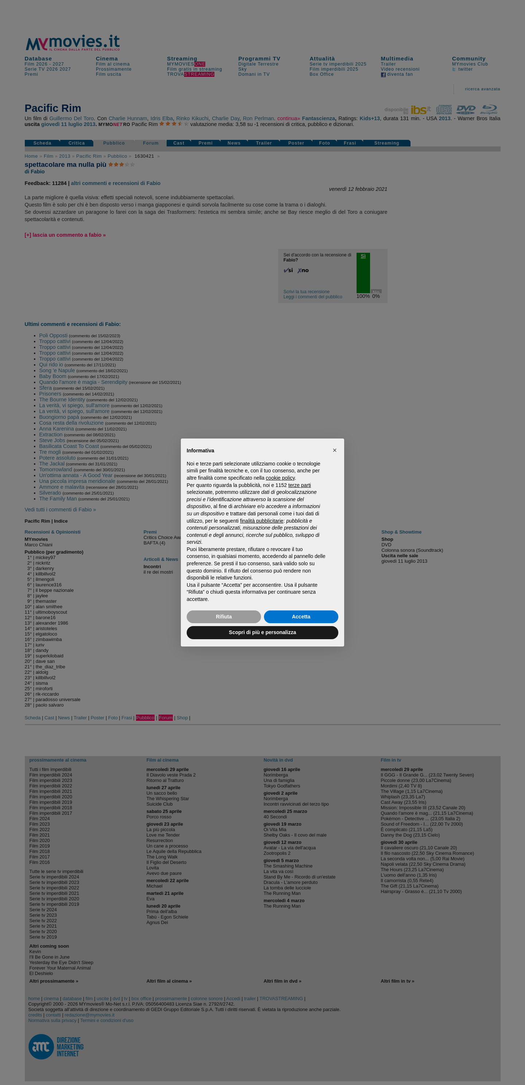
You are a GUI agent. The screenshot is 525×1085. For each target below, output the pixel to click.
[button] (335, 450)
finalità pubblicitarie (261, 521)
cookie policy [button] (280, 478)
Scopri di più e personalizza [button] (262, 632)
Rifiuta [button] (224, 617)
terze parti (299, 485)
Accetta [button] (301, 617)
